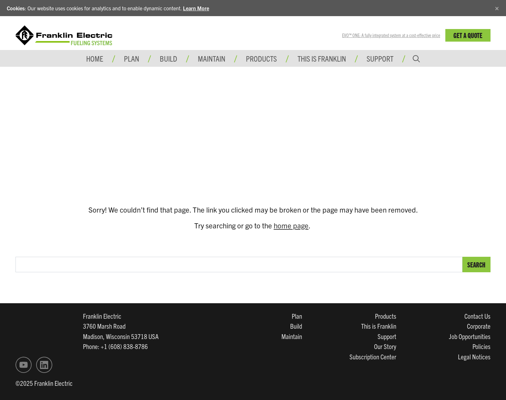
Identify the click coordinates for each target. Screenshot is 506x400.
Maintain (291, 336)
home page (291, 225)
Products (385, 316)
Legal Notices (474, 356)
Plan (297, 316)
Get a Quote (467, 35)
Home (94, 58)
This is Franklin (322, 58)
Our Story (385, 346)
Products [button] (261, 58)
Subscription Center (372, 356)
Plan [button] (131, 58)
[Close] (497, 7)
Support (380, 58)
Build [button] (168, 58)
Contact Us (477, 316)
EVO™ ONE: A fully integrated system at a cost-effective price (391, 35)
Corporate (479, 326)
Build (296, 326)
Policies (481, 346)
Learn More (196, 8)
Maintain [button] (211, 58)
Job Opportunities (470, 336)
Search (476, 264)
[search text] (238, 264)
